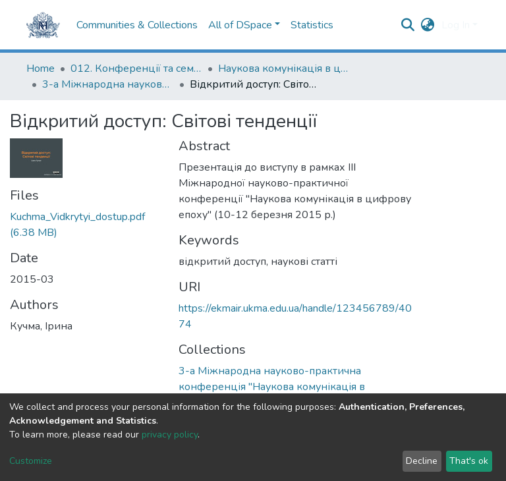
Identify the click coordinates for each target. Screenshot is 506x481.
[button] (428, 25)
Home (40, 68)
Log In (455, 25)
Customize (30, 461)
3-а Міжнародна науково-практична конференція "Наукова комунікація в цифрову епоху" (108, 84)
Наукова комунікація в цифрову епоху (284, 68)
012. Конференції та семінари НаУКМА (136, 68)
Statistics (312, 25)
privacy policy (170, 434)
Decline (421, 461)
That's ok (468, 461)
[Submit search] (408, 25)
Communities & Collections (137, 25)
